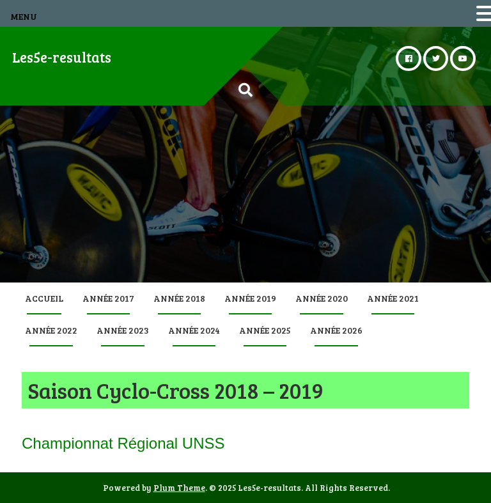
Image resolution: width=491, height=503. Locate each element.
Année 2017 (108, 298)
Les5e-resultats (61, 56)
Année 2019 (250, 298)
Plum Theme (179, 487)
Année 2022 (51, 330)
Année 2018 (179, 298)
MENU (23, 16)
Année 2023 (123, 330)
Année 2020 (321, 298)
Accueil (44, 298)
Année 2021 (393, 298)
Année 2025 (265, 330)
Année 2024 (194, 330)
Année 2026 (336, 330)
